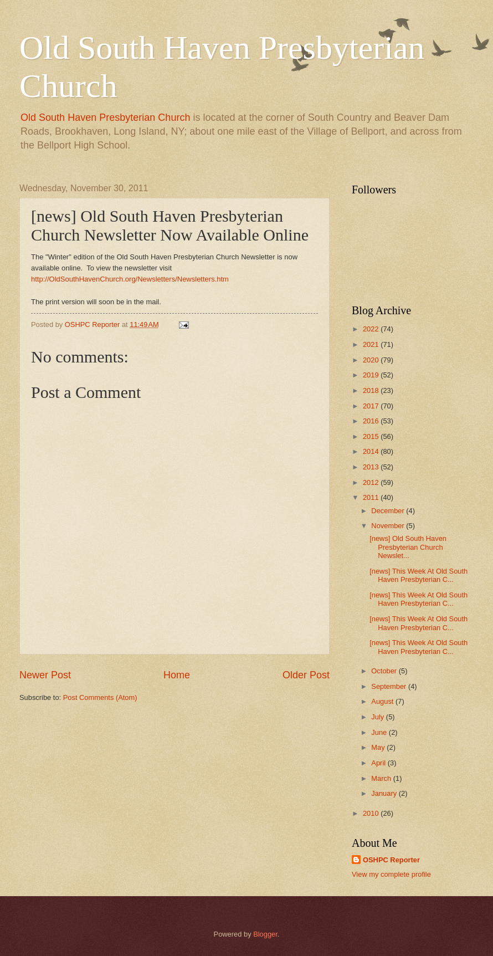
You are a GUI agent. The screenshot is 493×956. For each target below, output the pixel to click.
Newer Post (45, 675)
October (384, 671)
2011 (372, 497)
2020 (372, 360)
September (389, 686)
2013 (372, 467)
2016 (372, 421)
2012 (372, 482)
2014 (372, 451)
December (388, 511)
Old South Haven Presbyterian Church (105, 117)
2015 (372, 436)
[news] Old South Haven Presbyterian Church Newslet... (407, 547)
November (388, 526)
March (382, 778)
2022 (372, 329)
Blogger (265, 934)
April (379, 763)
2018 (372, 390)
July (378, 717)
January (384, 793)
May (379, 747)
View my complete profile (391, 874)
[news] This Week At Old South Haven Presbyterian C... (418, 575)
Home (176, 675)
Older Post (306, 675)
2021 (372, 344)
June (380, 732)
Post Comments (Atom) (100, 697)
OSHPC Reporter (391, 860)
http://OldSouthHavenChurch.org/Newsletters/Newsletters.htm (130, 279)
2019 (372, 375)
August (383, 701)
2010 (372, 813)
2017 (372, 406)
